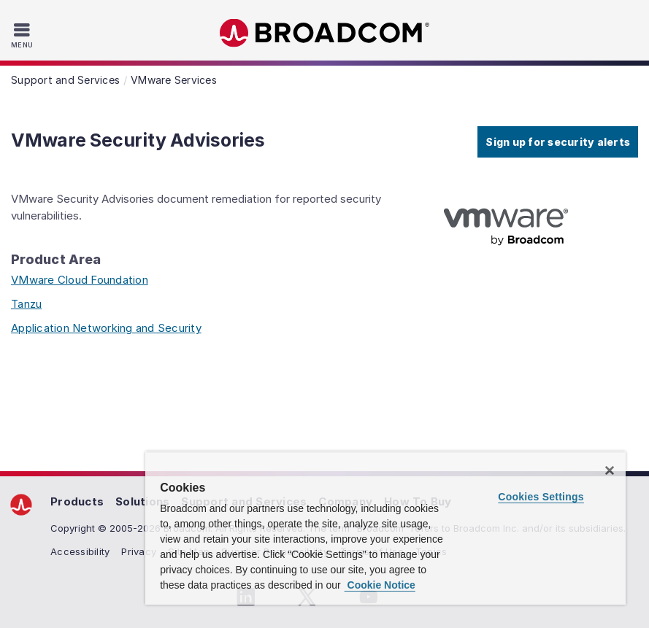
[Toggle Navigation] (24, 35)
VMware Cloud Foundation (79, 280)
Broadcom (324, 33)
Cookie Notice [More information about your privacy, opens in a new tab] (380, 585)
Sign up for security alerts (557, 142)
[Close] (609, 470)
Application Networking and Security (106, 328)
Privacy (138, 551)
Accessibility (80, 551)
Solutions (142, 501)
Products (77, 501)
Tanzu (26, 304)
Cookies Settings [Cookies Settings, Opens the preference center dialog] (541, 497)
